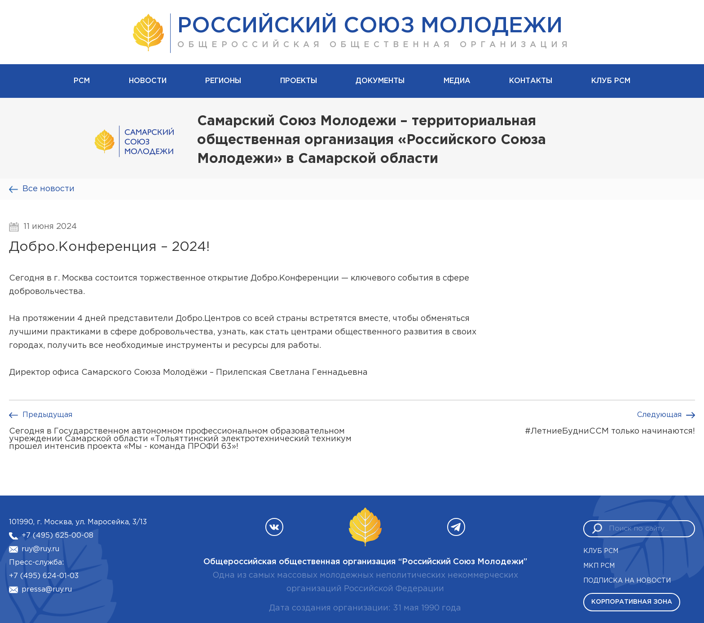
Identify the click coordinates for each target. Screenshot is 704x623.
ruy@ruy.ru (40, 549)
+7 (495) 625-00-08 (57, 535)
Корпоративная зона (631, 602)
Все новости (48, 189)
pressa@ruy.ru (47, 589)
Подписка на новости (627, 581)
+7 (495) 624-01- (39, 576)
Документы (380, 81)
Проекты (298, 81)
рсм (82, 81)
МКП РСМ (599, 566)
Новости (148, 81)
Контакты (530, 81)
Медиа (457, 81)
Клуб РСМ (610, 81)
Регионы (223, 81)
